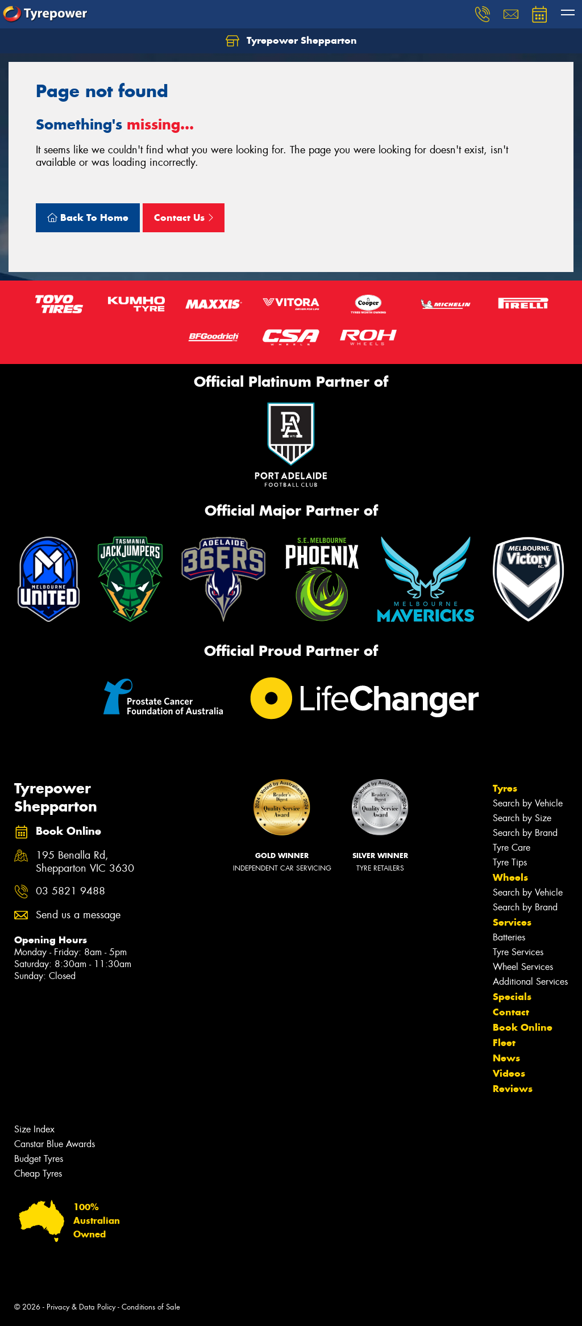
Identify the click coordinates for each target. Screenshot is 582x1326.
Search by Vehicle (528, 803)
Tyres (505, 788)
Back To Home (87, 217)
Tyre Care (511, 848)
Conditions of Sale (151, 1307)
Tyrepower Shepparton (291, 41)
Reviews (513, 1088)
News (506, 1058)
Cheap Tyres (38, 1173)
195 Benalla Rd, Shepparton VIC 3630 (85, 862)
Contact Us (183, 217)
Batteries (509, 937)
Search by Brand (525, 833)
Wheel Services (523, 967)
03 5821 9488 (70, 891)
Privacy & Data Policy (81, 1307)
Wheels (510, 877)
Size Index (34, 1129)
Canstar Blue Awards (54, 1144)
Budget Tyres (38, 1159)
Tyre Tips (510, 862)
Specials (512, 996)
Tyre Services (518, 952)
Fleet (504, 1042)
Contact (511, 1012)
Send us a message (78, 915)
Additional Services (530, 982)
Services (512, 922)
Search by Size (522, 818)
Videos (509, 1073)
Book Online (522, 1027)
